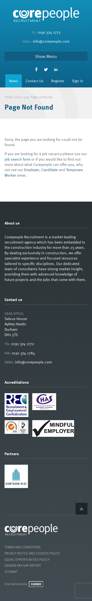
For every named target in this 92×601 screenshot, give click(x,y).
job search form (17, 159)
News (13, 81)
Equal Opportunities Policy (27, 559)
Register (57, 81)
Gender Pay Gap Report (23, 565)
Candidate (49, 170)
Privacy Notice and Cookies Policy (32, 553)
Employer (31, 170)
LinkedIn (56, 69)
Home (9, 96)
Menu (51, 56)
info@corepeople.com (51, 41)
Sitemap (11, 571)
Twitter (46, 69)
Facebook (36, 69)
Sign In (77, 81)
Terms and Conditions (23, 547)
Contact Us (34, 81)
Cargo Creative (36, 584)
